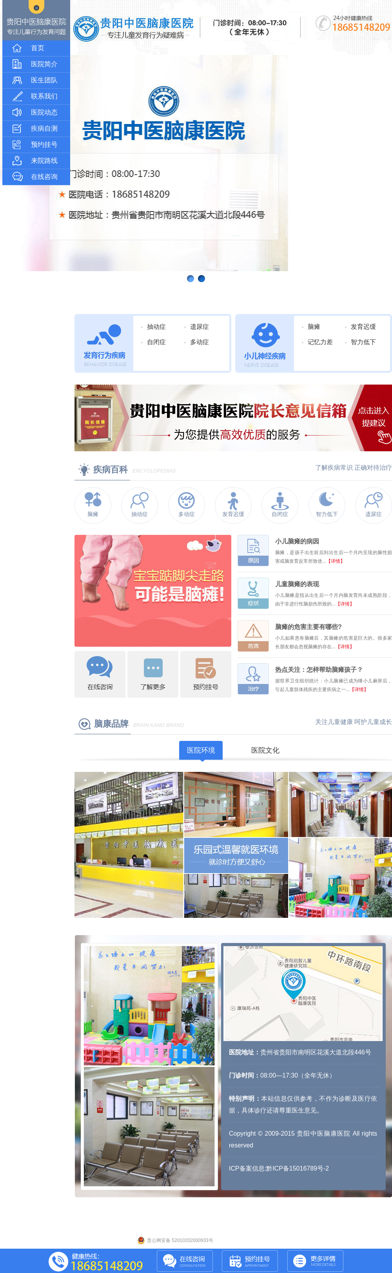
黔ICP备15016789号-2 (297, 1168)
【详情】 (335, 561)
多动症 (199, 342)
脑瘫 (314, 326)
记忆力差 (320, 342)
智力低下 (363, 342)
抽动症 (156, 326)
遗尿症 (199, 326)
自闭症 (156, 342)
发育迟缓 (363, 326)
